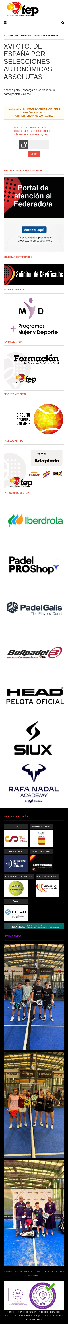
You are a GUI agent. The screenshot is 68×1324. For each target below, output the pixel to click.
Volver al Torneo (49, 35)
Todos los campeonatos (20, 35)
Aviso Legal (32, 1316)
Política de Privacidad (50, 1312)
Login (34, 154)
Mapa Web (37, 1319)
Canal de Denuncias (27, 1312)
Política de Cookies (15, 1316)
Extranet (10, 1312)
